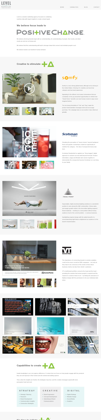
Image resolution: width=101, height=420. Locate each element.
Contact (97, 7)
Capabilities (74, 7)
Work (62, 7)
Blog (86, 7)
